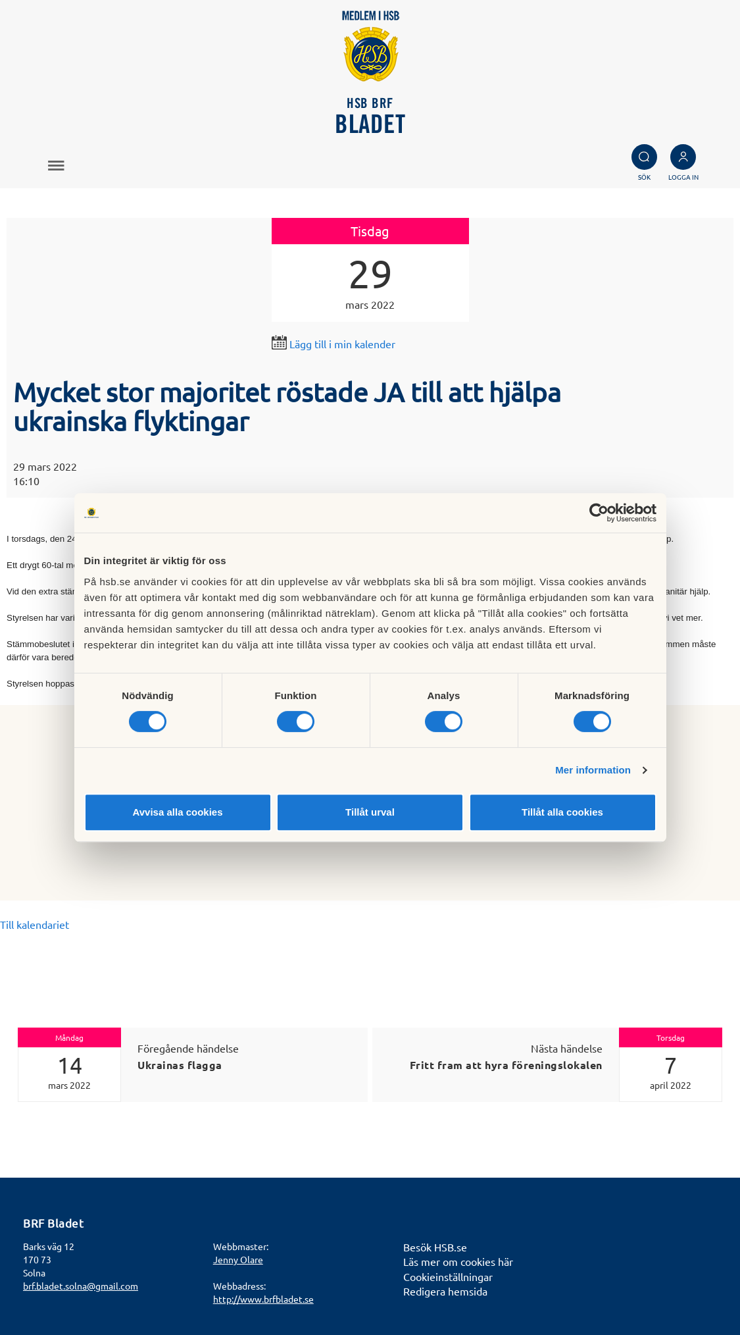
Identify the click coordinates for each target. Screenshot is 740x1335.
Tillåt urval (370, 812)
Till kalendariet (34, 924)
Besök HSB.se (435, 1246)
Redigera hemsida (445, 1290)
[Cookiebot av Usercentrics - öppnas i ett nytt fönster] (598, 513)
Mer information (593, 769)
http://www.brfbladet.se (263, 1299)
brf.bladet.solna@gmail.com (80, 1286)
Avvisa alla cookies (177, 812)
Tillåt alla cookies (562, 812)
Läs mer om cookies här (458, 1261)
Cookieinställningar (448, 1276)
